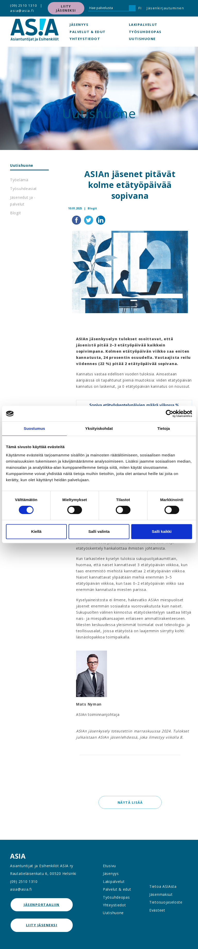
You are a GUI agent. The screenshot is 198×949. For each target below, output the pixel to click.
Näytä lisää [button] (130, 802)
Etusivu (109, 865)
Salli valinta (99, 531)
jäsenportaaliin (42, 904)
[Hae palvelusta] (108, 8)
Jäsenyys (79, 24)
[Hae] (132, 8)
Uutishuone (142, 38)
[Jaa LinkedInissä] (100, 219)
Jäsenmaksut (161, 894)
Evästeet (157, 910)
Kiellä (36, 531)
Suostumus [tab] (34, 428)
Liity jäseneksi (66, 8)
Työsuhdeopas (145, 31)
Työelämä (19, 179)
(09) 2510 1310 (23, 5)
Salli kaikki (162, 531)
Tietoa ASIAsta (163, 886)
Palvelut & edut (88, 31)
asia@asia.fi (22, 10)
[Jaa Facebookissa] (77, 219)
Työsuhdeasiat (23, 188)
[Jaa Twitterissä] (89, 219)
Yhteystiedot (85, 38)
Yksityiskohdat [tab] (99, 428)
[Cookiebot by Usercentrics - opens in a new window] (169, 413)
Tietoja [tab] (163, 428)
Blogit (15, 212)
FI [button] (140, 8)
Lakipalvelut (143, 24)
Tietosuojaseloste (166, 902)
